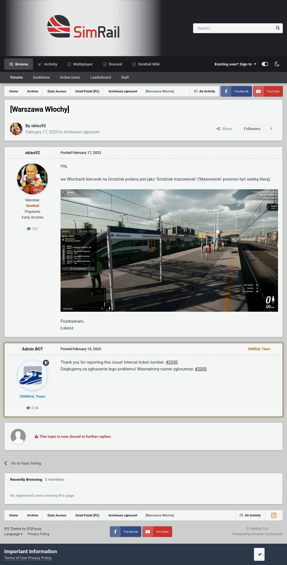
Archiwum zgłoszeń (81, 132)
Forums (16, 77)
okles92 (38, 125)
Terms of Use (15, 557)
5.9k (32, 407)
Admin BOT (32, 349)
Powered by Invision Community (258, 534)
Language (13, 534)
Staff (125, 77)
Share (224, 128)
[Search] (219, 28)
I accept (266, 554)
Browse (21, 64)
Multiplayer (82, 64)
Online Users (70, 77)
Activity (50, 64)
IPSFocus (34, 529)
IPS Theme (12, 529)
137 (32, 228)
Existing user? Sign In (235, 64)
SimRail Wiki (148, 64)
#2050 (172, 362)
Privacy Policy (38, 534)
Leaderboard (101, 77)
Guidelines (41, 77)
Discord (115, 64)
